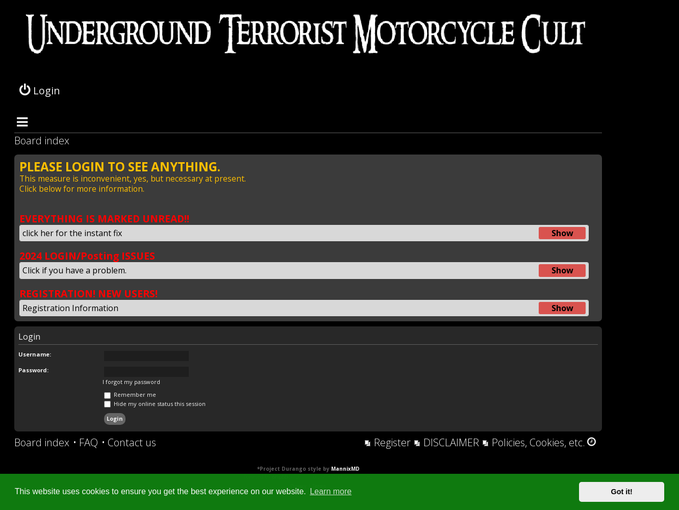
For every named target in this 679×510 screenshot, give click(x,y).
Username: (34, 354)
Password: (33, 370)
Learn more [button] (330, 491)
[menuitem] (85, 443)
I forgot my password (131, 382)
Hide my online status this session (155, 403)
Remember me (130, 394)
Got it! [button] (622, 492)
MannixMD (345, 468)
